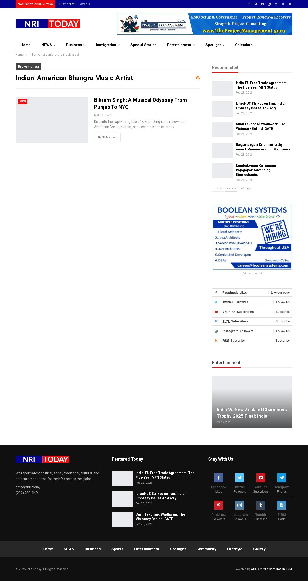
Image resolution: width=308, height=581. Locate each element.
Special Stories (143, 45)
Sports (117, 549)
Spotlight (213, 45)
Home (25, 45)
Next (231, 188)
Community (206, 549)
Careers (85, 4)
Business (74, 45)
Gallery (259, 549)
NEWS (46, 45)
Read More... (107, 136)
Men (23, 101)
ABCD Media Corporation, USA (271, 569)
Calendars (243, 45)
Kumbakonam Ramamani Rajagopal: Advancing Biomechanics (256, 169)
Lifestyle (235, 549)
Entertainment (179, 45)
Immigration (106, 45)
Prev (218, 188)
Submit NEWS (67, 4)
